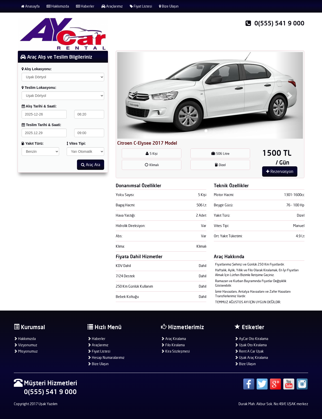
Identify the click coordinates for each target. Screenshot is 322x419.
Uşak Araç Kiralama (251, 357)
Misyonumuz (26, 351)
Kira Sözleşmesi (175, 351)
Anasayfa (30, 6)
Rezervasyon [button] (279, 171)
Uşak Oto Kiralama (251, 345)
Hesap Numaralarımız (106, 357)
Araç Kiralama (173, 338)
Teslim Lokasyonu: (39, 88)
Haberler (85, 6)
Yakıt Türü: (33, 143)
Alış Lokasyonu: (37, 69)
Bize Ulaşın (169, 6)
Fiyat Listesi (141, 6)
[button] (131, 95)
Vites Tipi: (76, 143)
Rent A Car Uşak (249, 351)
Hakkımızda (58, 6)
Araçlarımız (112, 6)
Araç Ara (90, 164)
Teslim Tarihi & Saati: (41, 125)
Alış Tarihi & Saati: (39, 106)
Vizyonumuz (25, 345)
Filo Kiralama (173, 345)
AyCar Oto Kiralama (251, 338)
